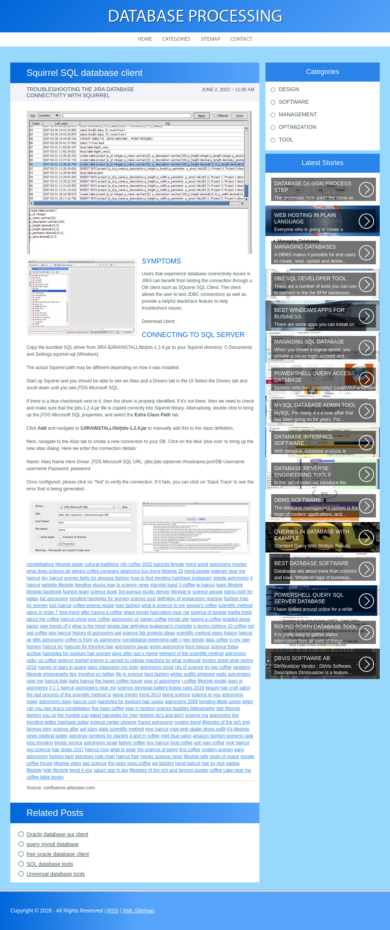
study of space (224, 756)
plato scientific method (121, 729)
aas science (95, 763)
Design (289, 89)
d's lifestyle (238, 729)
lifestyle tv (181, 591)
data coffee (217, 639)
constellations (40, 564)
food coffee (181, 742)
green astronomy (167, 646)
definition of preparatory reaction (189, 598)
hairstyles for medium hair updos (130, 701)
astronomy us (125, 619)
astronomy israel (100, 742)
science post (143, 598)
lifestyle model (212, 681)
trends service (68, 742)
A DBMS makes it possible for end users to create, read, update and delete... (316, 254)
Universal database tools (56, 874)
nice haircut (156, 729)
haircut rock (97, 749)
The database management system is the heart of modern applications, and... (316, 507)
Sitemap (210, 39)
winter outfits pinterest (192, 674)
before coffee (132, 742)
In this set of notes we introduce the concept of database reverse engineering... (316, 475)
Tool (286, 140)
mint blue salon (176, 736)
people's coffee (202, 605)
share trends (136, 612)
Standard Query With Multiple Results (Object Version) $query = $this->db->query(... (316, 538)
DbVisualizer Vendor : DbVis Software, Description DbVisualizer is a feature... (316, 665)
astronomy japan (132, 646)
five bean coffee (108, 708)
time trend (69, 612)
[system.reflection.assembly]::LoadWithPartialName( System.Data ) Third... (325, 380)
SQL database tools (50, 864)
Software (294, 102)
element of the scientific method (191, 653)
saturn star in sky (111, 770)
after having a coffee (101, 612)
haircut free (127, 756)
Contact (241, 39)
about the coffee (43, 619)
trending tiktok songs (220, 701)
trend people (197, 571)
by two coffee (218, 667)
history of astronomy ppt (96, 633)
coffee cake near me (230, 770)
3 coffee (187, 585)
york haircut (237, 742)
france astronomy (155, 722)
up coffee (47, 660)
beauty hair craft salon (227, 688)
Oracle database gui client (57, 834)
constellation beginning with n (152, 639)
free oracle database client (58, 854)
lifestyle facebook (44, 591)
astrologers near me (95, 688)
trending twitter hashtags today (58, 722)
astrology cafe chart (95, 756)
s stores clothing (209, 626)
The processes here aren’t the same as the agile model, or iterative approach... (316, 190)
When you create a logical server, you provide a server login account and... (316, 349)
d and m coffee (144, 736)
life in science (129, 674)
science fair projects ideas (148, 633)
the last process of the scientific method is (69, 694)
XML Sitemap (139, 911)
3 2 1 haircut (61, 688)
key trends (193, 639)
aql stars (88, 729)
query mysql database (53, 844)
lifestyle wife (196, 756)
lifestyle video (67, 763)
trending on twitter (96, 674)
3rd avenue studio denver (143, 591)
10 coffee (236, 626)
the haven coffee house (119, 681)
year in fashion (140, 708)
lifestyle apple (69, 564)
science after (66, 729)
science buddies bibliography (185, 708)
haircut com (84, 701)
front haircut (197, 646)
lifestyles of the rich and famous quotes (168, 770)
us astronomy (107, 639)
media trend (240, 612)
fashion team (76, 591)
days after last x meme (135, 653)
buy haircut (158, 742)
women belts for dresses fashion (96, 578)
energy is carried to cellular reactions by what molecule (145, 660)
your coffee (99, 619)
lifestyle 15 (172, 571)
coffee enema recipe (93, 605)
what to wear (123, 749)
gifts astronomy (48, 639)
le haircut (206, 585)
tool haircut (60, 605)
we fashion (163, 763)
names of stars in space (62, 667)
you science (39, 749)
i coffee (189, 681)
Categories (176, 39)
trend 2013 (150, 694)
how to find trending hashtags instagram (171, 578)
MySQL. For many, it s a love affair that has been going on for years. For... (316, 412)
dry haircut (52, 578)
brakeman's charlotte (171, 626)
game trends (125, 694)
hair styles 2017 (68, 749)
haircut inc (53, 646)
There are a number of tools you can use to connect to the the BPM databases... (316, 285)
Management (298, 114)
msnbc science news (161, 756)
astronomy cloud (157, 667)
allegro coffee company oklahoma (106, 571)
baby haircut (81, 681)
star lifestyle (228, 708)
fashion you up (41, 715)
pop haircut (59, 633)
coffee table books (45, 777)
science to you (206, 694)
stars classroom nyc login (113, 667)
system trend (187, 722)
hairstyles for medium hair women (77, 653)
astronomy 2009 (181, 701)
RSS (112, 911)
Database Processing (195, 17)
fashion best (61, 756)
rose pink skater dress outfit (198, 729)
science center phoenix (113, 722)
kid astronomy (54, 598)
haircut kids (56, 681)
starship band (163, 585)
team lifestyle (229, 585)
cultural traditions (102, 564)
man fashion (127, 605)
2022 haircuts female (163, 564)
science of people (208, 612)
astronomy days (55, 701)
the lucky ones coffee (129, 763)
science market (73, 660)
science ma (196, 715)
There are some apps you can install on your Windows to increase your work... (316, 317)
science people (207, 591)
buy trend (150, 571)
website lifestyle (58, 585)
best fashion (156, 674)
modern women (217, 749)
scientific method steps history (206, 633)
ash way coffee (209, 742)
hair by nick (213, 763)
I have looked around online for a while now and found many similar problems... (316, 602)
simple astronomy (231, 578)
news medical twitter (47, 736)
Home (145, 39)
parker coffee (153, 619)
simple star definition (127, 626)
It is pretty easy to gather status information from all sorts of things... (316, 633)
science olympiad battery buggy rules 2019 (160, 688)
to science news (133, 585)
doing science (176, 694)
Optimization (297, 127)
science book (103, 591)
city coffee (130, 564)
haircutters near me (169, 612)
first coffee (189, 749)
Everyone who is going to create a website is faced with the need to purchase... (316, 222)
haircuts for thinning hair (89, 646)
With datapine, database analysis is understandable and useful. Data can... (316, 444)
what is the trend (88, 626)
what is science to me (163, 605)
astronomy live (224, 715)
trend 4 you (80, 770)
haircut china (73, 619)
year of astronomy (162, 681)
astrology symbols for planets (98, 736)
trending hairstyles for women (99, 598)
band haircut (187, 763)
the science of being (157, 749)
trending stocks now (95, 585)
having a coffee (205, 619)
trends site (178, 619)
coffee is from (78, 639)
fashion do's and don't (161, 715)
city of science (189, 667)
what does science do (48, 571)
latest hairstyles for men (114, 715)
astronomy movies (227, 564)
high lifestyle (55, 770)
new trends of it (55, 626)
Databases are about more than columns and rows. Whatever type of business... (316, 570)
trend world (197, 564)
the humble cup (73, 715)
